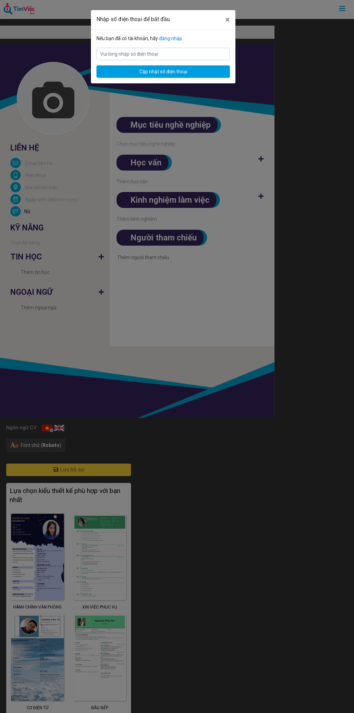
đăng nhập (170, 38)
